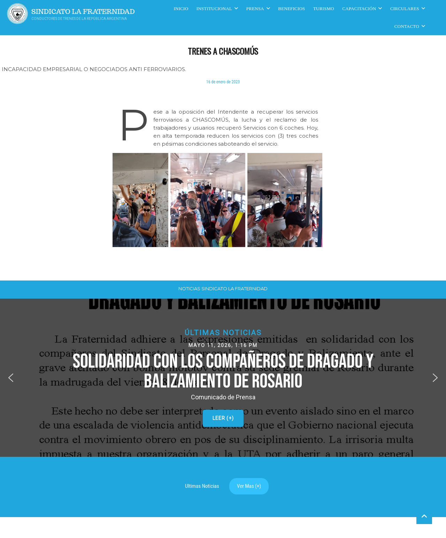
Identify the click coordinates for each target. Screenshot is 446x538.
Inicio (181, 8)
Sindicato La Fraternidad (83, 12)
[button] (223, 378)
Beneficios (291, 8)
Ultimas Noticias (202, 486)
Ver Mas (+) (249, 486)
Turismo (323, 8)
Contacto (406, 26)
